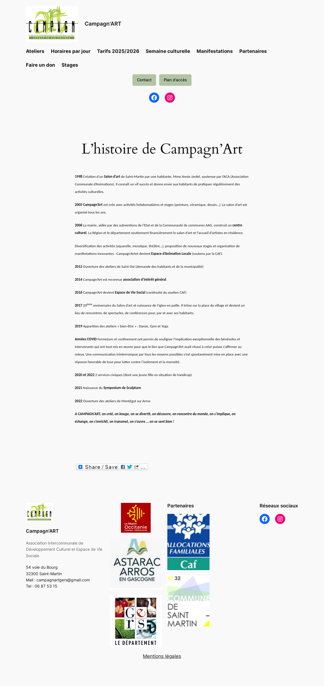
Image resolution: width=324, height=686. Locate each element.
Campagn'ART (103, 24)
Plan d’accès (175, 79)
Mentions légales (162, 656)
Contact (144, 79)
